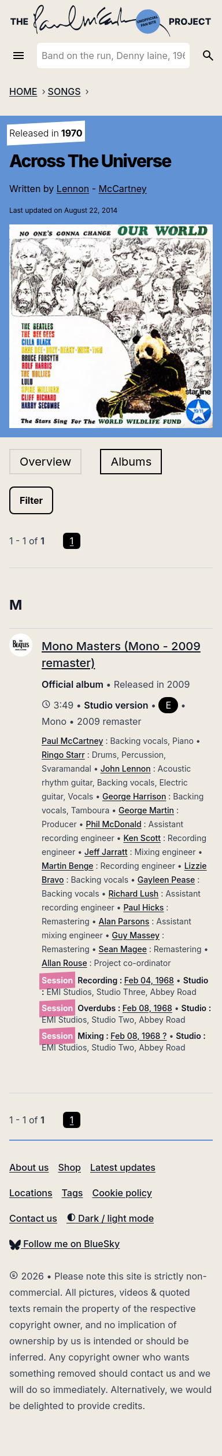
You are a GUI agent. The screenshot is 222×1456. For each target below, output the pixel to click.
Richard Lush (133, 893)
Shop (69, 1167)
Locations (31, 1193)
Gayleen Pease (166, 879)
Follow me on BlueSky (64, 1243)
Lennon (73, 188)
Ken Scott (142, 838)
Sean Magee (123, 949)
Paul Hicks (143, 907)
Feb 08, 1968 (147, 1008)
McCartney (123, 188)
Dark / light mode (110, 1218)
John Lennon (126, 768)
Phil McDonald (113, 824)
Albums (130, 462)
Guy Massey (136, 935)
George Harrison (134, 796)
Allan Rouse (64, 963)
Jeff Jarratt (105, 852)
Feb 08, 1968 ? (138, 1036)
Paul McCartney (72, 741)
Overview (45, 462)
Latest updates (123, 1167)
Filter (31, 500)
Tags (72, 1193)
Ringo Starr (63, 755)
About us (29, 1167)
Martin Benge (68, 866)
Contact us (33, 1218)
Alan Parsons (124, 921)
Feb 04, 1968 (149, 980)
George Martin (146, 810)
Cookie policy (121, 1193)
